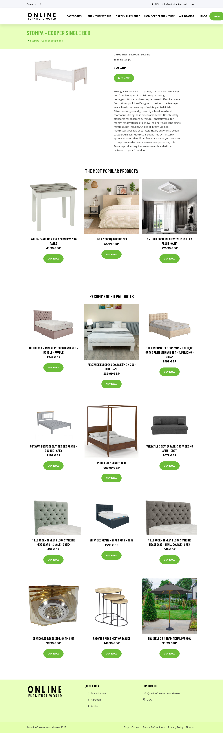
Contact (136, 727)
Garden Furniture (128, 16)
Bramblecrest (98, 693)
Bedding (145, 54)
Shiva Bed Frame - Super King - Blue (111, 540)
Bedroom (134, 54)
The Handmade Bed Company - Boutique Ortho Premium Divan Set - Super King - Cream (169, 352)
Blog (203, 16)
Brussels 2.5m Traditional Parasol (169, 638)
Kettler (94, 706)
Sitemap (190, 727)
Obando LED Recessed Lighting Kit (53, 638)
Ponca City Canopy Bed (111, 463)
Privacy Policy (175, 727)
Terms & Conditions (154, 727)
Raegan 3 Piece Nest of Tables (111, 638)
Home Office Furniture (159, 16)
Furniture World (99, 16)
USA (157, 4)
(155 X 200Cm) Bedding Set (111, 239)
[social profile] (40, 4)
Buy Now (124, 78)
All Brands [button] (186, 16)
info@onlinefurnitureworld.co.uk (178, 4)
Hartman (96, 699)
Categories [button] (74, 16)
